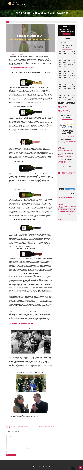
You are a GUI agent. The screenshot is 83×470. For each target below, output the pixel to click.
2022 (65, 99)
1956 (74, 62)
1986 (65, 79)
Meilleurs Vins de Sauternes (62, 110)
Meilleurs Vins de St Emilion (63, 109)
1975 (69, 73)
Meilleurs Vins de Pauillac (62, 106)
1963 (69, 66)
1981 (60, 77)
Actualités (19, 420)
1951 (69, 60)
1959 (69, 64)
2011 (69, 93)
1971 (69, 71)
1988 (74, 79)
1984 (74, 77)
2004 (74, 88)
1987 (69, 79)
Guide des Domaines (14, 6)
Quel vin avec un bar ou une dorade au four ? (66, 200)
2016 (74, 95)
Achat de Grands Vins (47, 6)
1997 (60, 86)
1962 (65, 66)
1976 (74, 73)
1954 (65, 62)
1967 (69, 69)
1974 (65, 73)
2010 (65, 93)
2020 (74, 97)
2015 (69, 95)
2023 (69, 99)
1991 (69, 82)
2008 (74, 90)
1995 (69, 84)
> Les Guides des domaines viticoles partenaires (22, 67)
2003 (69, 88)
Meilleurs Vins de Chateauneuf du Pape (65, 111)
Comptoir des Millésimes (19, 54)
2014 (65, 95)
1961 (60, 66)
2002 (65, 88)
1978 (65, 75)
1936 (69, 53)
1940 (60, 55)
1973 (60, 73)
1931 (65, 51)
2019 (69, 97)
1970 (65, 71)
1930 (60, 51)
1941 (65, 55)
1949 (74, 58)
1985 (60, 79)
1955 (69, 62)
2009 (60, 93)
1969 (60, 71)
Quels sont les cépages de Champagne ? (46, 426)
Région (21, 6)
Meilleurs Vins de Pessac (62, 107)
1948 (65, 58)
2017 (60, 97)
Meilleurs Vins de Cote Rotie (63, 113)
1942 (69, 55)
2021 (60, 99)
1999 (69, 86)
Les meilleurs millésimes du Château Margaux (66, 209)
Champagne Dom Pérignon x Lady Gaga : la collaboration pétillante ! (17, 427)
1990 (65, 82)
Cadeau (55, 6)
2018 (65, 97)
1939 (74, 53)
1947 (69, 58)
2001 (60, 88)
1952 (74, 60)
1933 (74, 51)
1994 (65, 84)
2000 (74, 86)
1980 (74, 75)
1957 (60, 64)
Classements (27, 6)
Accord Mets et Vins (63, 6)
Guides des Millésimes (36, 6)
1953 (60, 62)
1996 (74, 84)
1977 (60, 75)
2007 (69, 90)
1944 (74, 55)
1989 (60, 82)
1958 (65, 64)
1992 (74, 82)
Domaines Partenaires (14, 420)
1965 (60, 69)
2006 (65, 90)
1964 (74, 66)
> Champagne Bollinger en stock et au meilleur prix (21, 323)
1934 (60, 53)
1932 (69, 51)
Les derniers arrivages (67, 132)
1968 (74, 69)
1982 (65, 77)
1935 (65, 53)
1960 (74, 64)
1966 (65, 69)
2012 (74, 93)
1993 (60, 84)
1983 (69, 77)
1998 (65, 86)
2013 (60, 95)
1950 (65, 60)
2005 (60, 90)
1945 (60, 58)
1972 (74, 71)
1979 (69, 75)
